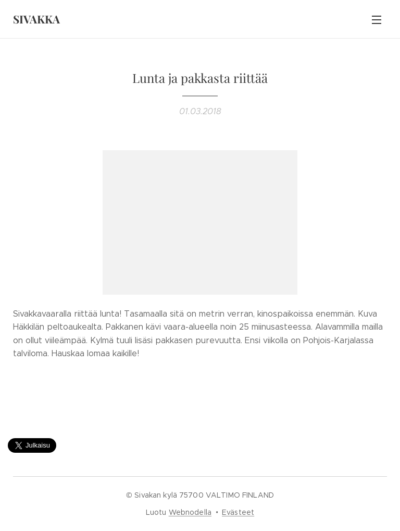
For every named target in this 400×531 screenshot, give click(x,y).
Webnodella (190, 512)
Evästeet (238, 512)
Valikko (376, 19)
